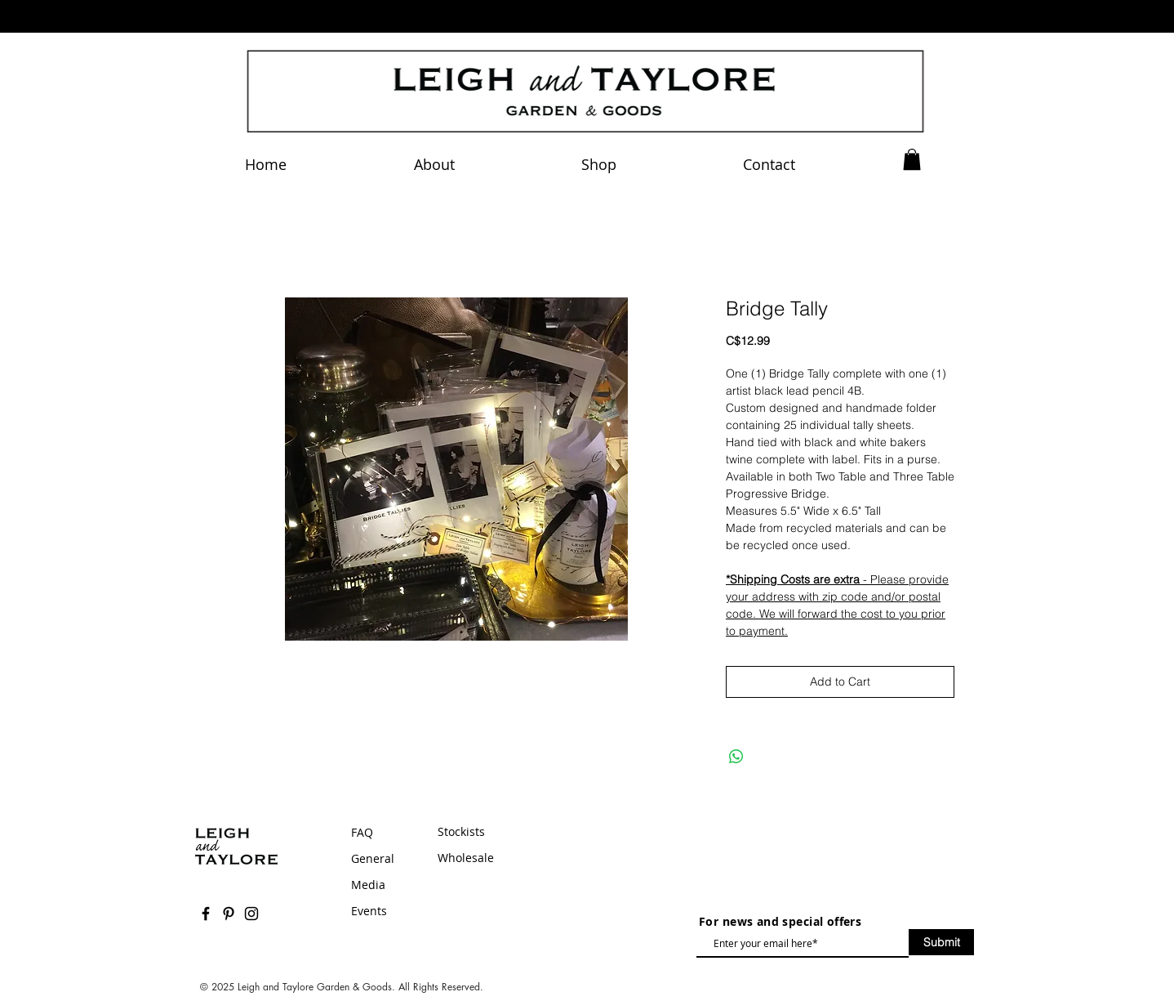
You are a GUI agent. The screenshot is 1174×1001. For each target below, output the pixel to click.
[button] (912, 159)
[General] (391, 859)
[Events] (391, 911)
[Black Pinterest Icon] (229, 914)
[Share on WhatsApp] (736, 756)
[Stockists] (520, 832)
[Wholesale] (520, 858)
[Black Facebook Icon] (206, 914)
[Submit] (941, 942)
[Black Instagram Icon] (251, 914)
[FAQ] (386, 833)
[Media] (391, 885)
